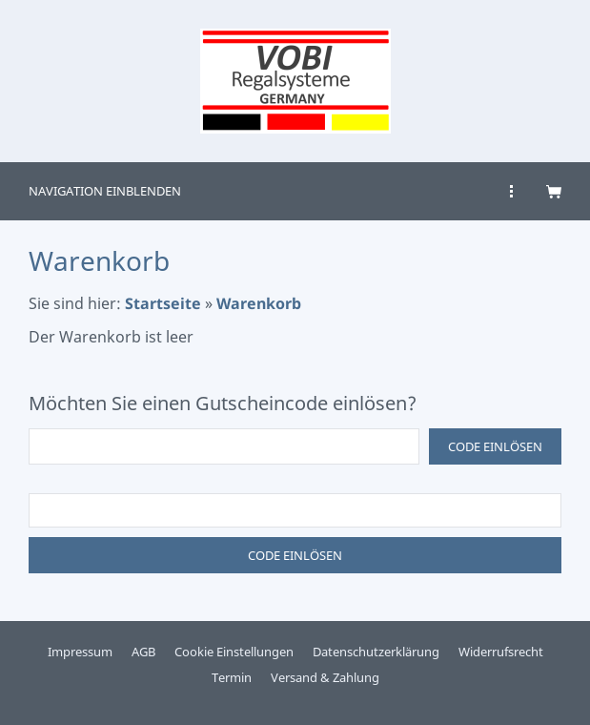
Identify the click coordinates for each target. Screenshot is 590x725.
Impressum (80, 651)
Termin (232, 677)
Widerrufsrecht (500, 651)
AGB (143, 651)
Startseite (163, 303)
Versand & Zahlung (325, 677)
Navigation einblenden (105, 190)
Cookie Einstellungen (234, 651)
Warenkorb (258, 303)
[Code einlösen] (224, 446)
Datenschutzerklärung (376, 651)
